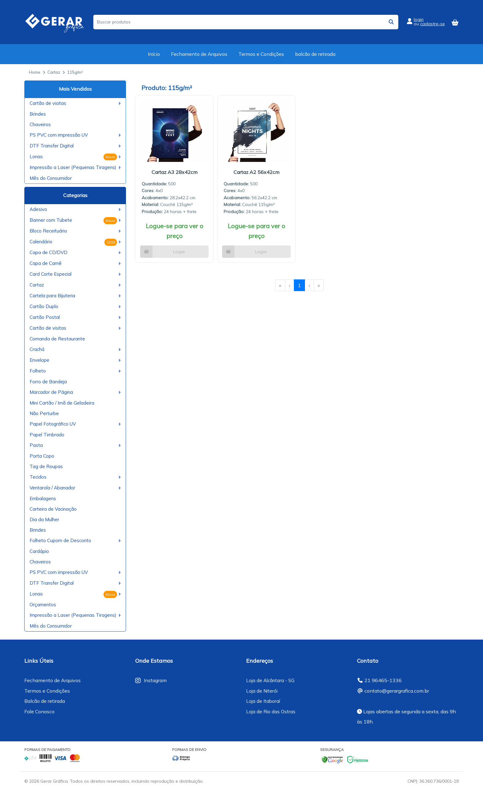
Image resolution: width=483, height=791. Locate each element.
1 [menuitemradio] (299, 285)
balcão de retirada (315, 54)
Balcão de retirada (44, 701)
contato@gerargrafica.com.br (396, 691)
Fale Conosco (39, 711)
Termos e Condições (261, 54)
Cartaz (53, 72)
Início (154, 54)
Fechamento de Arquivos (199, 54)
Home (34, 72)
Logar (179, 251)
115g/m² (75, 72)
